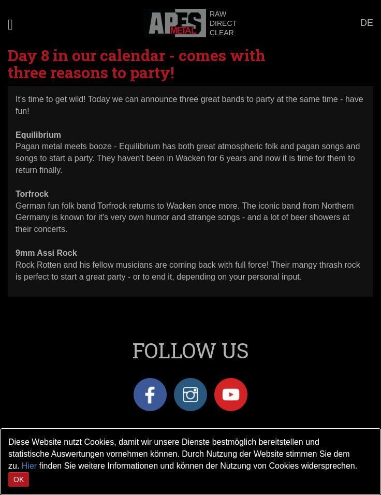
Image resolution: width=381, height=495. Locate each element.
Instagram (190, 394)
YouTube (230, 394)
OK (18, 479)
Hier (29, 465)
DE (366, 23)
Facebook (150, 394)
